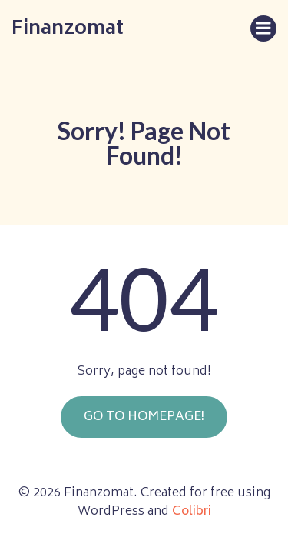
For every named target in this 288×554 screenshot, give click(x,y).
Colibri (191, 511)
